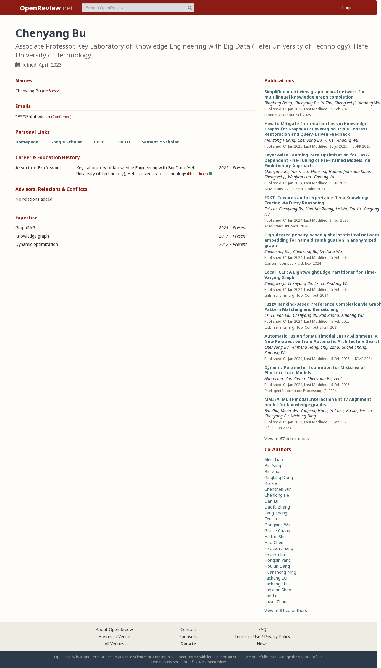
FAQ (262, 629)
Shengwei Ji (345, 103)
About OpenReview (114, 629)
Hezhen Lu (274, 554)
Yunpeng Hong (304, 347)
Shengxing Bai (277, 251)
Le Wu (341, 209)
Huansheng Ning (280, 572)
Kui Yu (355, 209)
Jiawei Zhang (276, 601)
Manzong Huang (279, 140)
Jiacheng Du (275, 578)
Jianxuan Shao (356, 171)
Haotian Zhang (319, 209)
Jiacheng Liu (275, 584)
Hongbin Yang (277, 560)
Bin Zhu (271, 410)
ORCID (123, 142)
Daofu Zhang (277, 507)
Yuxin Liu (299, 171)
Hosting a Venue (114, 636)
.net (46, 7)
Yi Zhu (326, 103)
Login (347, 7)
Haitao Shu (275, 536)
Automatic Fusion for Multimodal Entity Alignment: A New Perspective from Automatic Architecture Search (322, 338)
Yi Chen (337, 410)
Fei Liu (270, 209)
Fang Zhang (275, 513)
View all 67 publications (286, 438)
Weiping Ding (303, 416)
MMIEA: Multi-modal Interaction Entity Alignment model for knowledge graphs (317, 401)
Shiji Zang (330, 347)
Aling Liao (273, 378)
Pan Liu (283, 315)
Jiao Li (270, 595)
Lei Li (319, 283)
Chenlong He (276, 495)
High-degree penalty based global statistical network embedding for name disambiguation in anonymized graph (321, 240)
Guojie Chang (353, 347)
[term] (138, 7)
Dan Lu (271, 501)
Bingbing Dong (278, 103)
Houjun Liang (277, 566)
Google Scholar (66, 142)
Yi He (329, 140)
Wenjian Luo (299, 177)
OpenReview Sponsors (170, 661)
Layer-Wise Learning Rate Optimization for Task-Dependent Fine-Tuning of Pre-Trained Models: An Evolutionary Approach (317, 160)
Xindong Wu (369, 103)
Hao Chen (273, 542)
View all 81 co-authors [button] (285, 610)
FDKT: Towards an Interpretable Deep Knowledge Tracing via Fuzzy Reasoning (317, 200)
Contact (188, 629)
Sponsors (188, 636)
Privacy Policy (277, 636)
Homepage (26, 142)
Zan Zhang (329, 315)
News (262, 643)
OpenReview (64, 656)
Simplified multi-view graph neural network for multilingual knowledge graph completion (314, 94)
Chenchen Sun (278, 489)
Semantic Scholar (160, 142)
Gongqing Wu (277, 524)
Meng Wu (289, 410)
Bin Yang (272, 465)
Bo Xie (351, 410)
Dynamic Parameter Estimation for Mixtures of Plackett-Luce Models (314, 369)
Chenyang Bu (306, 103)
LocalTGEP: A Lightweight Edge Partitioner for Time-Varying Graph (320, 274)
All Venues (114, 643)
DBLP (99, 142)
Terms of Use (247, 636)
